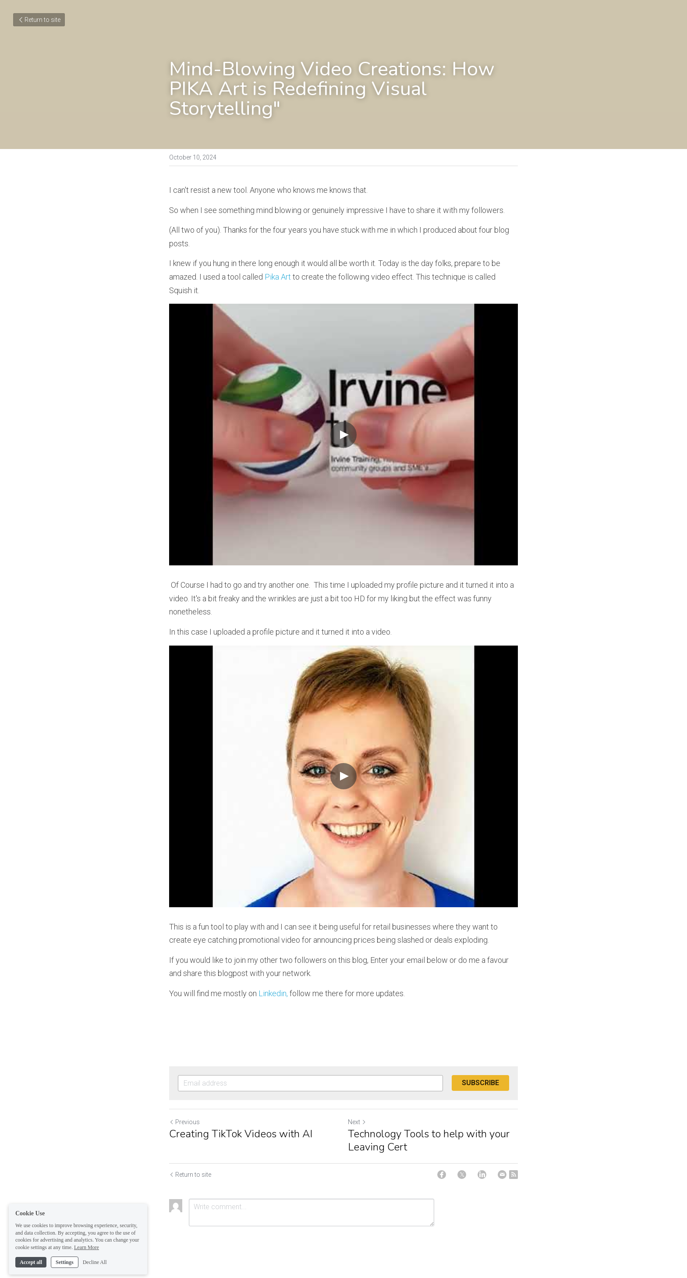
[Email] (502, 1174)
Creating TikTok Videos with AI (240, 1133)
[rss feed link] (513, 1174)
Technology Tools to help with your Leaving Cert (429, 1140)
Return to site (39, 19)
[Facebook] (441, 1174)
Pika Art (278, 276)
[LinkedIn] (482, 1174)
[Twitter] (461, 1174)
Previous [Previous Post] (184, 1121)
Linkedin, (274, 993)
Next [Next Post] (357, 1121)
